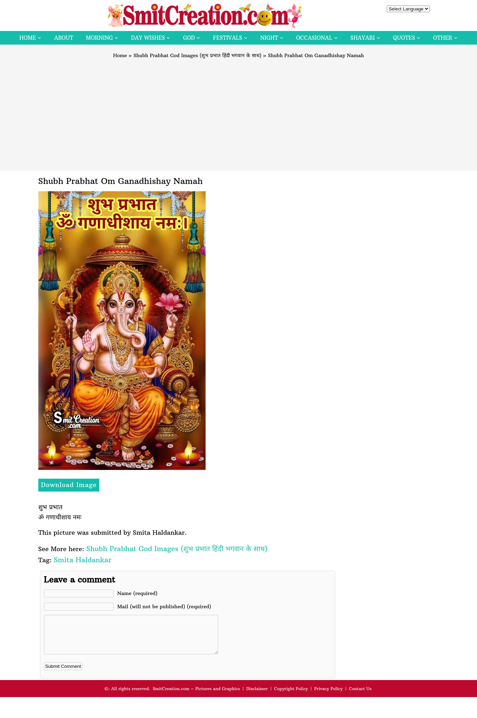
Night (269, 37)
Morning (99, 37)
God (189, 37)
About (63, 37)
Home (27, 37)
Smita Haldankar (82, 559)
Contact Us (360, 695)
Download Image (69, 485)
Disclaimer (257, 695)
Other (442, 37)
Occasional (314, 37)
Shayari (363, 37)
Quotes (404, 37)
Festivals (227, 37)
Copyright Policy (291, 695)
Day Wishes (148, 37)
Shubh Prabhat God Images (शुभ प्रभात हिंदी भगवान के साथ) (197, 55)
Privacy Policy (328, 695)
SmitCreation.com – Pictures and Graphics (196, 695)
